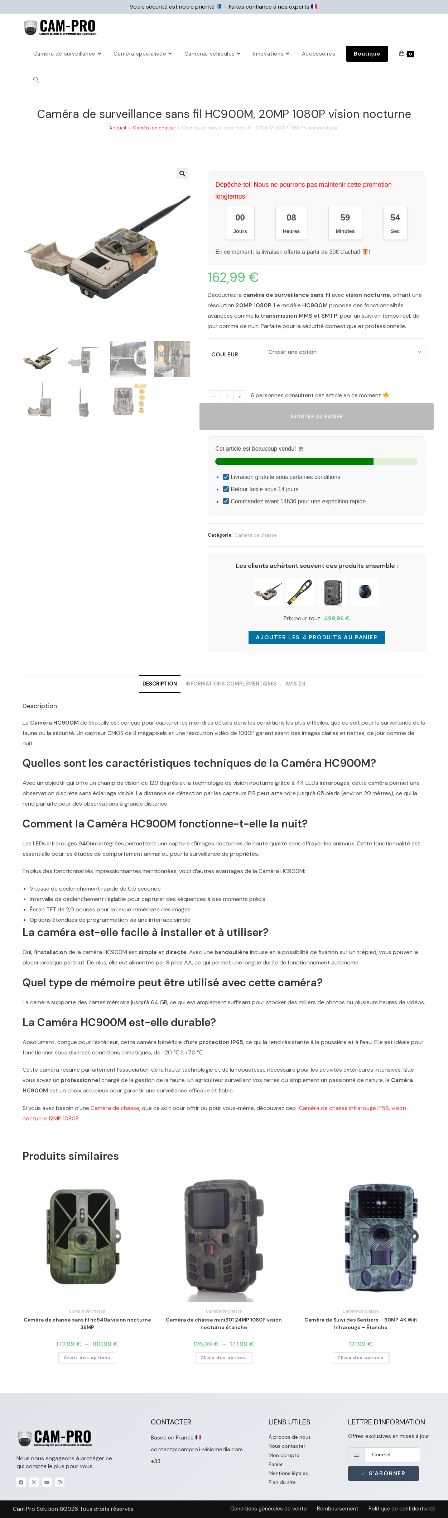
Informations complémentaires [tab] (231, 683)
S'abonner (383, 1473)
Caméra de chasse (154, 128)
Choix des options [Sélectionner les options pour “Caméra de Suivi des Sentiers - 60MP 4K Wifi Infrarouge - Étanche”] (360, 1358)
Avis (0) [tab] (295, 683)
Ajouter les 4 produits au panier (316, 637)
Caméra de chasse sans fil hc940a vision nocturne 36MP (87, 1323)
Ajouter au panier (317, 416)
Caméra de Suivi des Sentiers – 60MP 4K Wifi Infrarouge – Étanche (360, 1323)
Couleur (224, 354)
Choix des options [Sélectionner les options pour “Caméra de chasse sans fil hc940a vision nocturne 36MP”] (87, 1358)
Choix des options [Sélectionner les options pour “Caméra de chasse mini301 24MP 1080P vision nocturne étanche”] (224, 1358)
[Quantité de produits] (227, 396)
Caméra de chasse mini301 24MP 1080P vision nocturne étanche (224, 1323)
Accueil (117, 128)
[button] (182, 173)
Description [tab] (160, 683)
